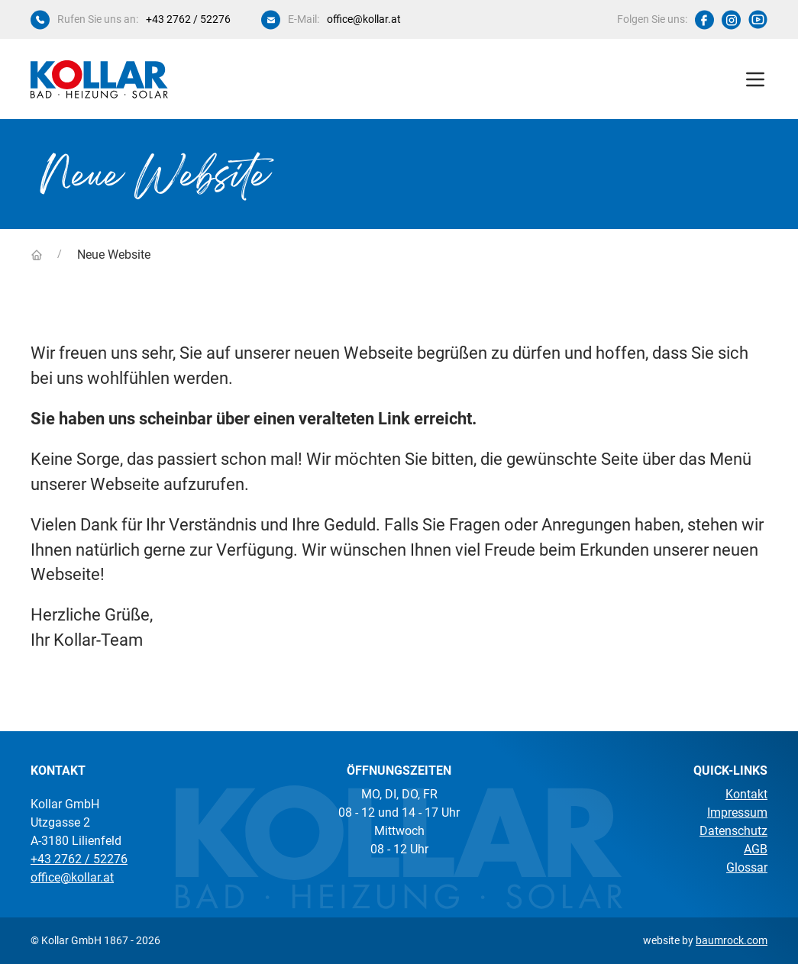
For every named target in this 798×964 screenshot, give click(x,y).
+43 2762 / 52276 (188, 19)
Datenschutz (733, 831)
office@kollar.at (364, 19)
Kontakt (746, 794)
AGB (755, 849)
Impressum (737, 812)
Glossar (746, 867)
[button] (755, 79)
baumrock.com (731, 940)
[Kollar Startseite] (99, 79)
